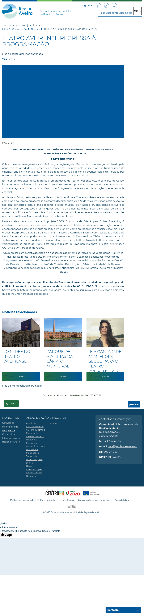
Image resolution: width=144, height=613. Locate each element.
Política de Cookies (47, 500)
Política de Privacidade (22, 500)
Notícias (35, 29)
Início (5, 29)
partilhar (134, 404)
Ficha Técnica (68, 500)
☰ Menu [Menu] (137, 11)
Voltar (13, 403)
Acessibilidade (122, 500)
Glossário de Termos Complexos (94, 500)
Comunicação (19, 29)
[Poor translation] (8, 535)
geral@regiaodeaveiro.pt (122, 446)
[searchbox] (120, 13)
